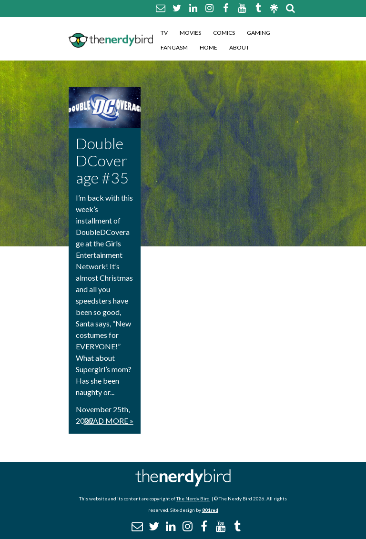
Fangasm (174, 47)
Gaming (258, 32)
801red (210, 510)
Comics (224, 32)
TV (164, 32)
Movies (190, 32)
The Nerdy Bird (193, 498)
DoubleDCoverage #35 (102, 160)
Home (208, 47)
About (239, 47)
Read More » (108, 420)
